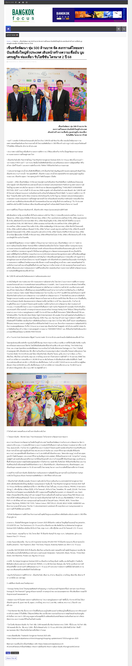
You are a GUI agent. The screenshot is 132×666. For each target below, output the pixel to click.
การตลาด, (34, 62)
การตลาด (15, 41)
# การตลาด (15, 653)
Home (8, 41)
